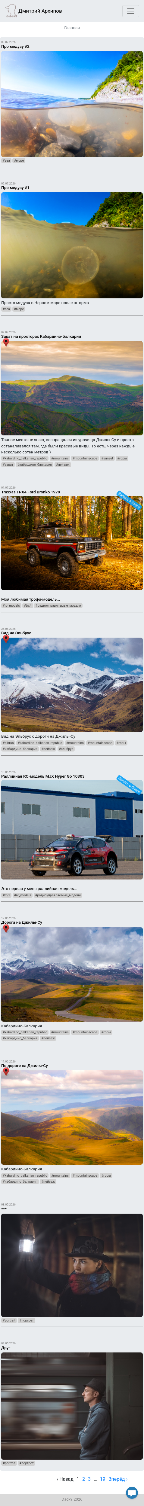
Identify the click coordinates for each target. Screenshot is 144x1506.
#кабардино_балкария (34, 465)
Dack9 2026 (72, 1499)
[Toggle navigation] (130, 11)
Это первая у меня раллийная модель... (72, 830)
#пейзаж (63, 465)
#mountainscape (85, 458)
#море (19, 161)
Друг (5, 1347)
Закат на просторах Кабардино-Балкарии (41, 336)
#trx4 (27, 606)
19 (102, 1479)
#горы (122, 458)
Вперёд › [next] (118, 1479)
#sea (6, 161)
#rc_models (11, 606)
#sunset (107, 458)
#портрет (26, 1320)
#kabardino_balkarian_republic (25, 458)
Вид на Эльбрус (16, 632)
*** (4, 1208)
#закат (8, 465)
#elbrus (8, 743)
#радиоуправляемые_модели (58, 606)
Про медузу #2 (15, 46)
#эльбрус (66, 749)
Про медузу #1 (15, 187)
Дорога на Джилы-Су (21, 922)
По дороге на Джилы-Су (24, 1065)
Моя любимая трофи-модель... (72, 543)
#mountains (60, 458)
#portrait (9, 1320)
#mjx (6, 895)
